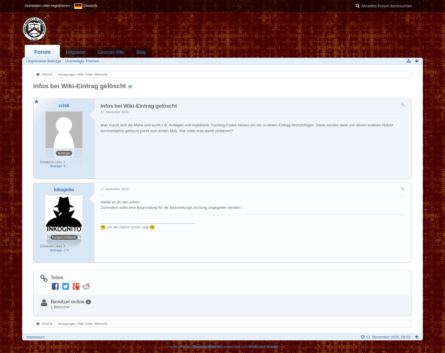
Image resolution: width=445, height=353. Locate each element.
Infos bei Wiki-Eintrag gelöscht (79, 86)
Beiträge (56, 166)
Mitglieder (75, 52)
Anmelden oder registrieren (47, 5)
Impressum (35, 337)
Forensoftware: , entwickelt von (222, 346)
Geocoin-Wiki (111, 52)
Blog (140, 52)
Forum (42, 52)
